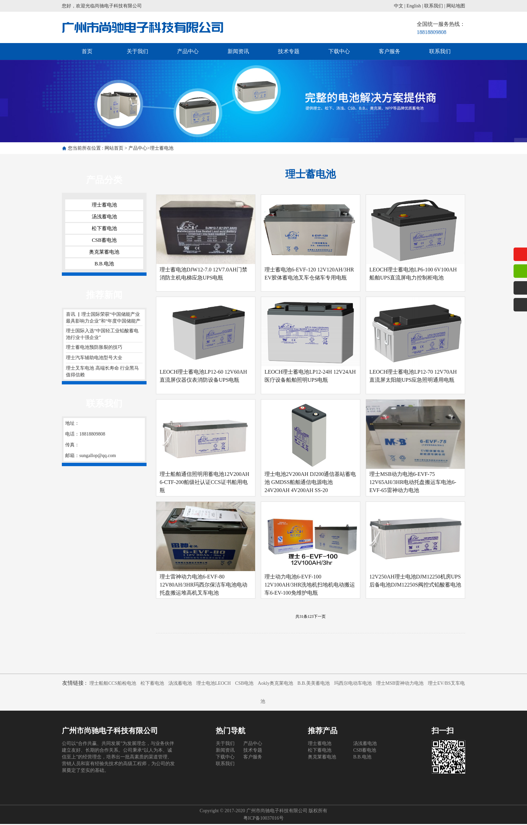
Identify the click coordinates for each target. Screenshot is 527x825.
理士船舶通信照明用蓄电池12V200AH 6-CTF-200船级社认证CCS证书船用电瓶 (204, 483)
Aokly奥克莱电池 (275, 684)
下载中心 (339, 51)
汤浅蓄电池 (104, 216)
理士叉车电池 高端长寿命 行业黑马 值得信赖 (102, 371)
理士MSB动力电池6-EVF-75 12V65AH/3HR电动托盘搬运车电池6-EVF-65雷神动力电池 (412, 483)
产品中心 (188, 51)
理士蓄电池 (161, 148)
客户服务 (389, 51)
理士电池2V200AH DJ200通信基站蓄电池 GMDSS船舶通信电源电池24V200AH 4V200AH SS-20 (310, 483)
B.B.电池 (104, 263)
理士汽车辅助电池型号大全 (94, 357)
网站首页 (114, 148)
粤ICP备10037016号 (263, 819)
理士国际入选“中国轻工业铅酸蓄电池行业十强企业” (102, 334)
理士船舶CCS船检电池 (112, 684)
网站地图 (455, 5)
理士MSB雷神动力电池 (400, 684)
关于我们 (137, 51)
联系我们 (433, 5)
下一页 (320, 617)
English (414, 5)
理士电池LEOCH (213, 684)
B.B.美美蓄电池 (313, 684)
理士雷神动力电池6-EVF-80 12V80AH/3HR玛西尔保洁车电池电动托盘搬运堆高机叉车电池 (203, 585)
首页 (87, 51)
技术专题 (288, 51)
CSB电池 (244, 684)
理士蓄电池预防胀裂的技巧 (94, 347)
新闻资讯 (238, 51)
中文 (398, 5)
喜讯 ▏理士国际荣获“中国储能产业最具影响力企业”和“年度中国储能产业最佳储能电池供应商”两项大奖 (103, 319)
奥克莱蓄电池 (104, 252)
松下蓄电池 (104, 228)
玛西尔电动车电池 (353, 684)
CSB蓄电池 (104, 240)
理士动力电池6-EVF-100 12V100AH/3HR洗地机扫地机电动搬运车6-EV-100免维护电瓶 (310, 585)
